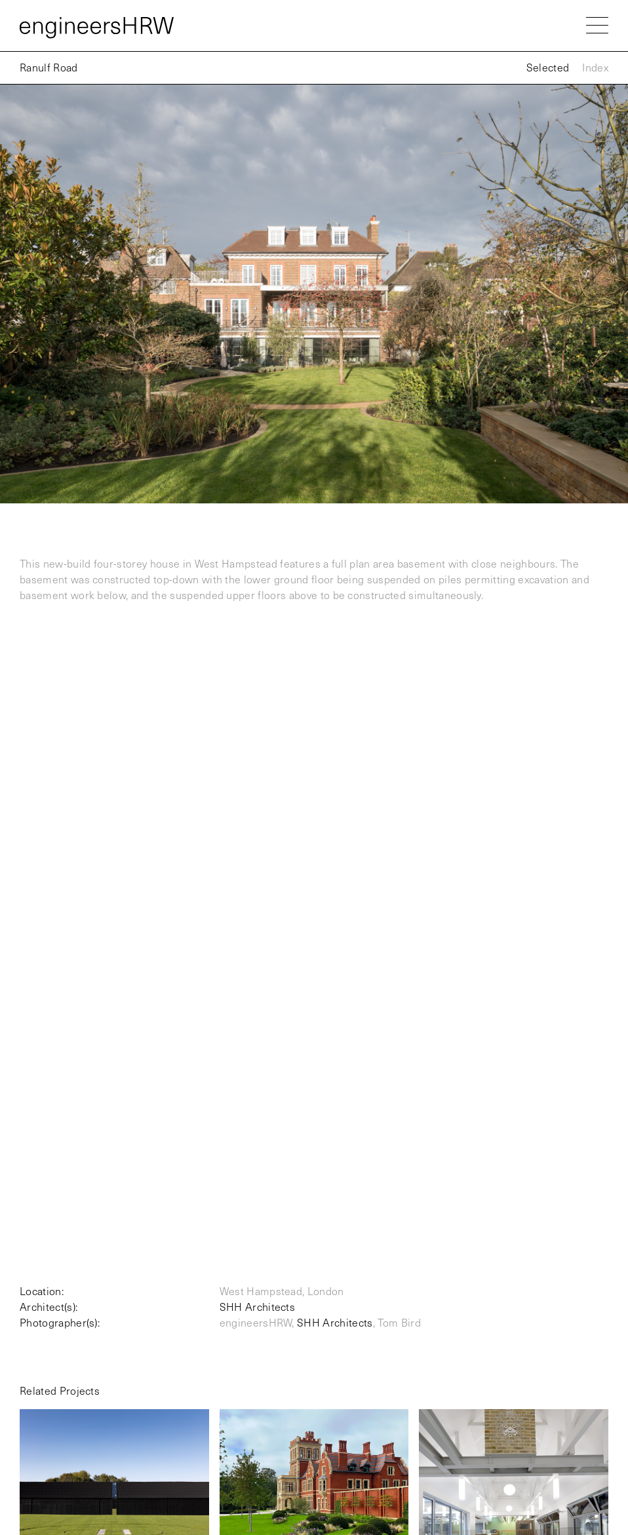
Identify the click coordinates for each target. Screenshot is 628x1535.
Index (595, 67)
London (34, 1348)
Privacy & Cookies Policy (68, 1454)
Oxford (33, 1401)
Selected (548, 67)
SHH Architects (257, 816)
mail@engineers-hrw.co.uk (556, 1292)
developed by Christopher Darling (543, 1478)
